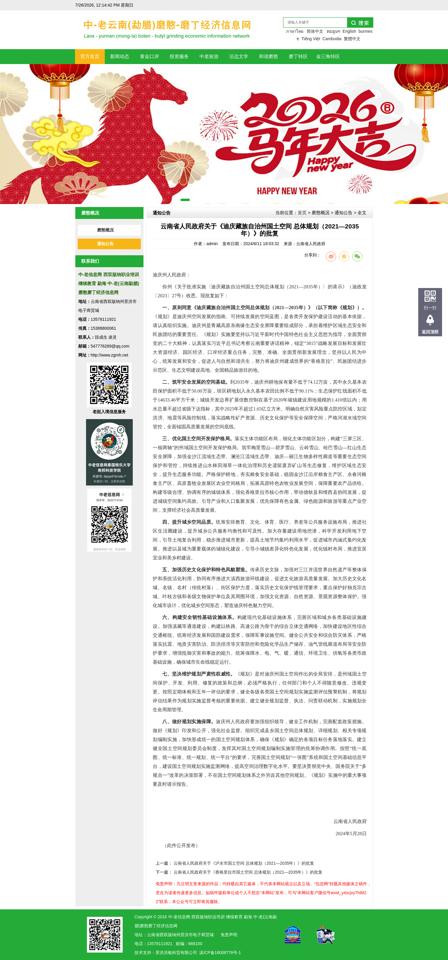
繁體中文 (352, 38)
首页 (302, 212)
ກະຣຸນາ (333, 31)
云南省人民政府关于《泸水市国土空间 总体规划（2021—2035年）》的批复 (244, 863)
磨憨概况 (105, 230)
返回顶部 (430, 331)
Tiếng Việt (311, 38)
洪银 (168, 952)
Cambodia (331, 38)
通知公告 (105, 244)
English (349, 31)
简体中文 (315, 31)
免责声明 (229, 934)
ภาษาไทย (294, 31)
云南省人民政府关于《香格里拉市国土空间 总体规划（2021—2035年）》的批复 (248, 872)
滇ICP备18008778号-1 (220, 952)
